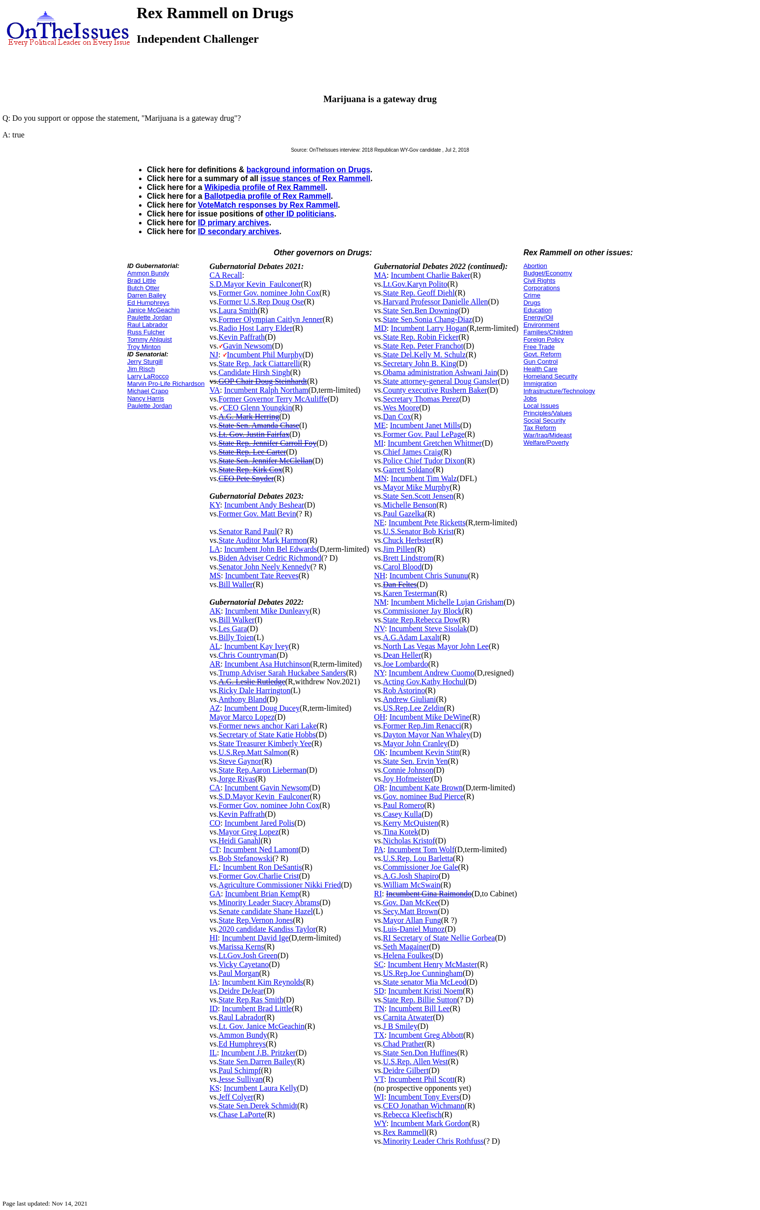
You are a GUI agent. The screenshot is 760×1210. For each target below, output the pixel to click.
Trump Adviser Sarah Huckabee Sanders (282, 673)
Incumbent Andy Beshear (265, 505)
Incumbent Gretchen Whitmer (435, 443)
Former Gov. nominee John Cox (269, 293)
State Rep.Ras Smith (251, 999)
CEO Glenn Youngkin (257, 407)
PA (378, 849)
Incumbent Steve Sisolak (428, 628)
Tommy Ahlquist (149, 339)
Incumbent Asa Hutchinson (267, 664)
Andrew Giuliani (409, 699)
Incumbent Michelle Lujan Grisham (447, 602)
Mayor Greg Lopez (249, 832)
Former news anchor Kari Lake (268, 726)
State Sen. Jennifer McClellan (265, 461)
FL (214, 867)
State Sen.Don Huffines (420, 1053)
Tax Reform (539, 427)
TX (379, 1035)
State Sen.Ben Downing (420, 310)
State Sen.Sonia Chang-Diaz (427, 319)
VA (214, 390)
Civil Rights (539, 280)
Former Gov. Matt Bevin (257, 514)
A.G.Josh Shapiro (410, 876)
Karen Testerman (409, 593)
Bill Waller (236, 584)
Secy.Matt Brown (410, 911)
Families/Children (547, 332)
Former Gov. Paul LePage (423, 434)
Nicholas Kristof (409, 840)
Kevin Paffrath (242, 337)
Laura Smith (238, 310)
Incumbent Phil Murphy (265, 354)
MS (215, 575)
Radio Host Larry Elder (256, 328)
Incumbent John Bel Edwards (270, 549)
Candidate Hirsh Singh (254, 372)
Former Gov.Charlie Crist (259, 876)
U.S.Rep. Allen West (415, 1061)
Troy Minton (144, 346)
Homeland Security (550, 376)
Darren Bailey (146, 295)
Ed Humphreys (148, 302)
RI (378, 893)
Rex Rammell (404, 1132)
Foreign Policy (543, 339)
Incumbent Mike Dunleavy (267, 611)
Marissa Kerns (241, 946)
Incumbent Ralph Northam (266, 390)
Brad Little (141, 280)
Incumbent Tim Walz (423, 478)
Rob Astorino (404, 690)
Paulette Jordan (149, 317)
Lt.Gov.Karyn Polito (415, 284)
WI (379, 1097)
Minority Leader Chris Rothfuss (433, 1141)
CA (214, 787)
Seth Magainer (406, 946)
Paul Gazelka (403, 514)
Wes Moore (401, 407)
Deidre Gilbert (405, 1070)
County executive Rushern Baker (435, 390)
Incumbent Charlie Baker (430, 275)
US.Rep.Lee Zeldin (413, 708)
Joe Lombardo (405, 664)
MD (380, 328)
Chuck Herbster (407, 540)
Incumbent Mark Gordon (430, 1123)
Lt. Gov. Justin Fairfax (254, 434)
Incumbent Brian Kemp (262, 893)
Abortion (535, 265)
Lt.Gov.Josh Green (248, 955)
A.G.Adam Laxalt (411, 637)
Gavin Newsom (247, 346)
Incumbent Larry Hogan (429, 328)
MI (379, 443)
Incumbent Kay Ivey (256, 646)
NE (379, 522)
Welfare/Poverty (545, 442)
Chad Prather (403, 1044)
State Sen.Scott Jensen (418, 496)
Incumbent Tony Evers (423, 1097)
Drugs (531, 302)
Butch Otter (143, 288)
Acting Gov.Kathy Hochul (424, 681)
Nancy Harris (145, 398)
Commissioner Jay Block (422, 611)
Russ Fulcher (146, 332)
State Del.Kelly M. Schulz (424, 354)
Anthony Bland (243, 699)
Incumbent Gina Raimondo (429, 893)
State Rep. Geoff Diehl (418, 293)
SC (379, 964)
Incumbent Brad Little (257, 1008)
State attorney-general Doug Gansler (440, 381)
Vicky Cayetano (244, 964)
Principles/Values (547, 413)
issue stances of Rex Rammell (315, 178)
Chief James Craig (412, 452)
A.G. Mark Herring (249, 416)
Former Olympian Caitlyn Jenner (271, 319)
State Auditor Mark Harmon (263, 540)
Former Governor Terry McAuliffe (273, 399)
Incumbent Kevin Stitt (424, 752)
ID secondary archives (239, 231)
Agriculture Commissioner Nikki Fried (280, 885)
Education (537, 310)
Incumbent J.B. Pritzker (258, 1053)
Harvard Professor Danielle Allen (435, 301)
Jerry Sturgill (145, 361)
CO (214, 823)
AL (214, 646)
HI (213, 938)
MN (380, 478)
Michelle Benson (409, 505)
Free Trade (539, 346)
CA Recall (225, 275)
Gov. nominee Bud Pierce (423, 796)
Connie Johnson (408, 770)
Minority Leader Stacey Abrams (269, 902)
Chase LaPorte (242, 1114)
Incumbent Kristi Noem (425, 991)
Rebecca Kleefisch (412, 1114)
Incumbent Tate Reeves (262, 575)
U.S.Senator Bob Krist (418, 531)
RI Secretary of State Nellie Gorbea (439, 938)
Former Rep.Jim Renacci (422, 726)
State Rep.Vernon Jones (256, 920)
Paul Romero (403, 805)
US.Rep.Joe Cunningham (422, 973)
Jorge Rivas (237, 779)
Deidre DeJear (241, 991)
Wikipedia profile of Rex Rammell (264, 187)
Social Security (544, 420)
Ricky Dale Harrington (255, 690)
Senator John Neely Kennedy (264, 567)
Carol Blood (402, 567)
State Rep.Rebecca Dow (421, 620)
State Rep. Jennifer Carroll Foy (268, 443)
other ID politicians (299, 214)
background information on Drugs (308, 169)
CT (214, 849)
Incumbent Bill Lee (419, 1008)
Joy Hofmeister (407, 779)
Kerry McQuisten (410, 823)
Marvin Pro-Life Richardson (166, 383)
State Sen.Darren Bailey (256, 1061)
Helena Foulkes (407, 955)
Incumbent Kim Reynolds (262, 982)
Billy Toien (236, 637)
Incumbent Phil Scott (421, 1079)
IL (213, 1053)
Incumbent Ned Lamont (261, 849)
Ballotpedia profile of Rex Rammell (267, 196)
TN (379, 1008)
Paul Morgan (239, 973)
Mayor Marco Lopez (241, 717)
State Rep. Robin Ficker (420, 337)
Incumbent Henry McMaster (432, 964)
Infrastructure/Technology (559, 391)
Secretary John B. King (419, 363)
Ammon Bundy (148, 273)
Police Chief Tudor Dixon (423, 461)
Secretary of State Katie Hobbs (267, 734)
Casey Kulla (402, 814)
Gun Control (540, 361)
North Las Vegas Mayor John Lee (435, 646)
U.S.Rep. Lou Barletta (418, 858)
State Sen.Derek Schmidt (258, 1106)
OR (379, 787)
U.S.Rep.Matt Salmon (253, 752)
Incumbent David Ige (255, 938)
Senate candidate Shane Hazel (266, 911)
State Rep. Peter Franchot (423, 346)
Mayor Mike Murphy (416, 487)
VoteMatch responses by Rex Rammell (268, 205)
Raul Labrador (147, 324)
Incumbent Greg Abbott (426, 1035)
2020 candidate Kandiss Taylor (267, 929)
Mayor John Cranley (415, 743)
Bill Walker (237, 620)
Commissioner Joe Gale (420, 867)
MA (380, 275)
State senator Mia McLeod (424, 982)
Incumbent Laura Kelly (260, 1088)
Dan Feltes (400, 584)
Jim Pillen (398, 549)
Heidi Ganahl (240, 840)
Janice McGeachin (153, 310)
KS (214, 1088)
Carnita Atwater (408, 1017)
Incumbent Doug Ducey (262, 708)
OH (379, 717)
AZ (214, 708)
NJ (213, 354)
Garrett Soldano (408, 469)
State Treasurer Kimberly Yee (265, 743)
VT (379, 1079)
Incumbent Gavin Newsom (267, 787)
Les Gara (233, 628)
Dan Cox (397, 416)
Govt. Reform (542, 354)
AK (215, 611)
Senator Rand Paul (248, 531)
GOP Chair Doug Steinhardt (263, 381)
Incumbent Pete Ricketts (427, 522)
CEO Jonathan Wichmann (423, 1106)
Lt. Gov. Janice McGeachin (262, 1026)
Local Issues (541, 405)
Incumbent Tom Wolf (421, 849)
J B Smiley (400, 1026)
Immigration (540, 383)
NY (379, 673)
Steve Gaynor (240, 761)
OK (379, 752)
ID (213, 1008)
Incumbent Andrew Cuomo (431, 673)
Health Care (540, 369)
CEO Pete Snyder (246, 478)
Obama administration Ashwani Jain (440, 372)
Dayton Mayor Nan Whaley (426, 734)
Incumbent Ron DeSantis (262, 867)
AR (214, 664)
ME (380, 425)
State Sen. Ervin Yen (415, 761)
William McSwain (411, 885)
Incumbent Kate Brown (426, 787)
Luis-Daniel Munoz (414, 929)
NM (380, 602)
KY (214, 505)
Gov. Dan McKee (410, 902)
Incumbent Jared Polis (259, 823)
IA (213, 982)
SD (379, 991)
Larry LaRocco (148, 376)
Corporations (541, 288)
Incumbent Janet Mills (425, 425)
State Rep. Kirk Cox (250, 469)
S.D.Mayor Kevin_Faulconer (255, 284)
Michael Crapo (148, 391)
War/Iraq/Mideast (547, 435)
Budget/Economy (547, 273)
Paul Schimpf (240, 1070)
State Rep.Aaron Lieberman (263, 770)
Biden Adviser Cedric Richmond (270, 558)
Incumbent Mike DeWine (430, 717)
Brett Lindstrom (408, 558)
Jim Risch (141, 369)
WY (380, 1123)
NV (379, 628)
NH (379, 575)
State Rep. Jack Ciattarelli (259, 363)
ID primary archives (233, 222)
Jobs (529, 398)
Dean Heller (402, 655)
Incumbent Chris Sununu (429, 575)
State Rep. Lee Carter (252, 452)
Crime (531, 295)
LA (214, 549)
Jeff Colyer (236, 1097)
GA (215, 893)
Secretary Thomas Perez (421, 399)
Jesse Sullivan (241, 1079)
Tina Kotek (400, 832)
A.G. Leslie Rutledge (252, 681)
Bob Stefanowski (246, 858)
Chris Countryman (248, 655)
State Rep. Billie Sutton (420, 999)
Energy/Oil (538, 317)
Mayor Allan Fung (412, 920)
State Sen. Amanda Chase (259, 425)
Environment (541, 324)
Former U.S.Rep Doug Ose (261, 301)
